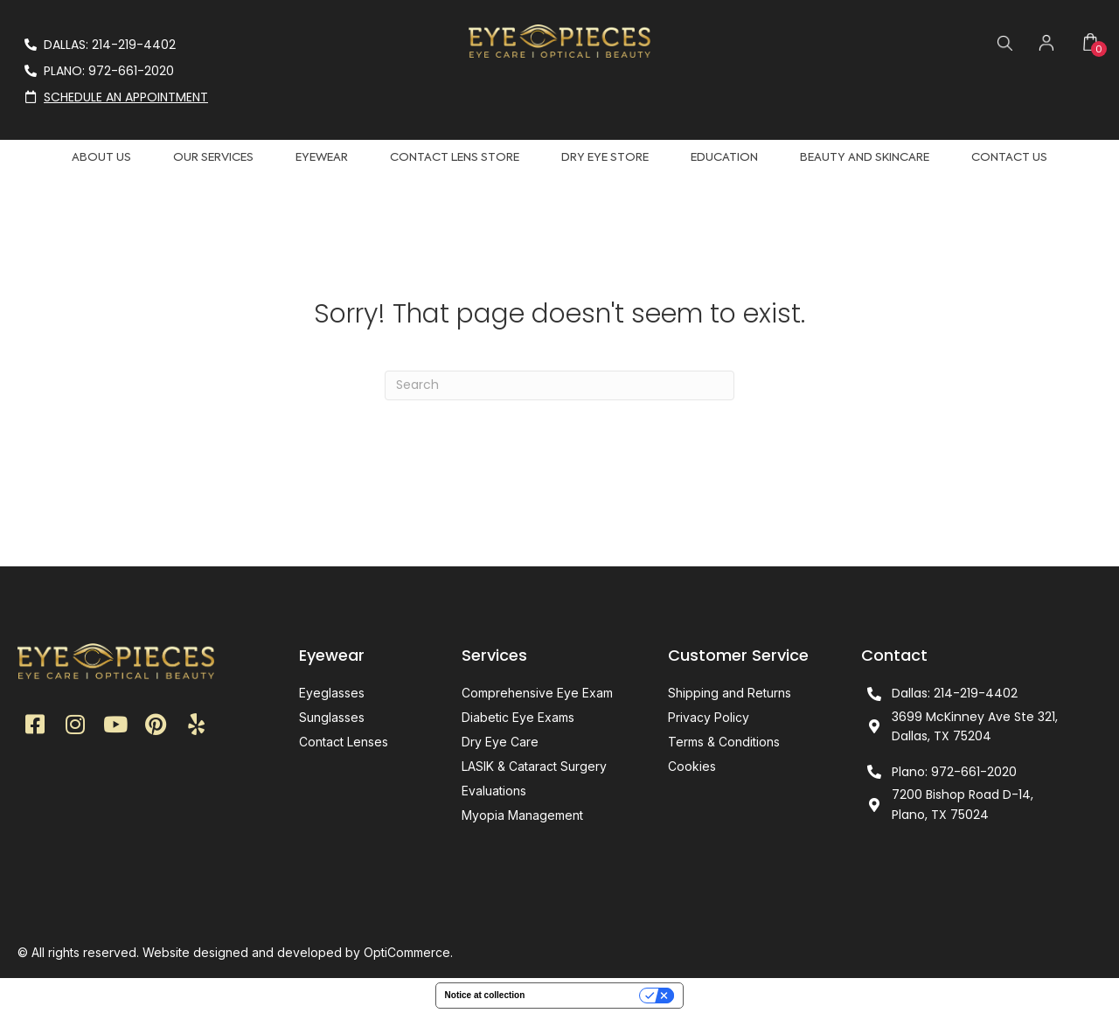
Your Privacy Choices (587, 995)
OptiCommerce (407, 952)
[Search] (559, 385)
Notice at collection (485, 995)
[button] (34, 726)
